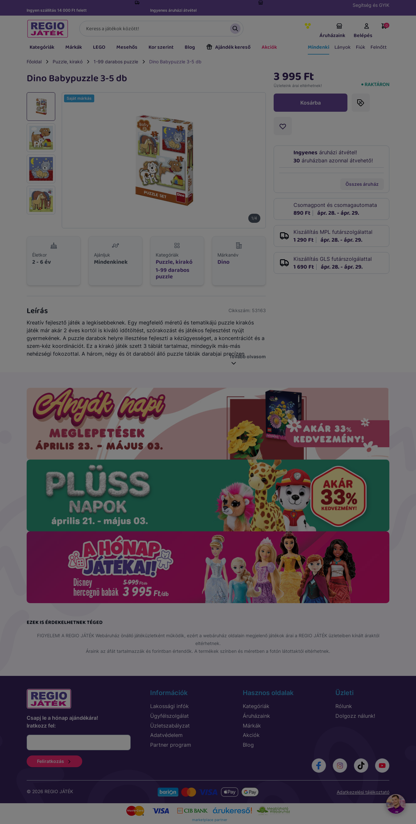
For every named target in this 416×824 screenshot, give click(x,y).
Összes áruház (362, 184)
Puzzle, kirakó (68, 61)
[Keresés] (161, 28)
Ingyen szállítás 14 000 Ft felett (57, 10)
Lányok (342, 47)
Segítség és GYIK (371, 5)
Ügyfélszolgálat (169, 716)
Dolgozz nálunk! (355, 716)
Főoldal (34, 61)
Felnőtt (378, 47)
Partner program (170, 745)
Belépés (363, 31)
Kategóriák (42, 47)
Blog (190, 47)
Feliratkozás (54, 761)
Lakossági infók (169, 706)
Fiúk (360, 47)
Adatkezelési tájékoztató (363, 792)
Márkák (73, 47)
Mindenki (318, 47)
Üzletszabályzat (170, 725)
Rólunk (343, 706)
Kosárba (310, 102)
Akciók (269, 47)
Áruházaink (332, 31)
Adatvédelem (166, 735)
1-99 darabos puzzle (116, 61)
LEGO (99, 47)
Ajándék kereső (228, 47)
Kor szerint (161, 47)
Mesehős (126, 47)
